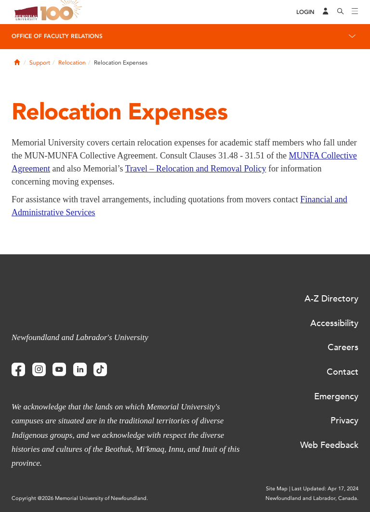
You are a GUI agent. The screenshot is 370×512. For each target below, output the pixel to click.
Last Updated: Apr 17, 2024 (324, 489)
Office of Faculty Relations (57, 36)
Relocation (72, 62)
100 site (62, 12)
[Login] (305, 12)
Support (39, 62)
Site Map (277, 489)
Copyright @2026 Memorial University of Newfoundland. (80, 498)
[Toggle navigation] (355, 12)
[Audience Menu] (325, 12)
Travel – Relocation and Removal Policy (195, 168)
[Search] (340, 12)
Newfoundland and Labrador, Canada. (311, 498)
